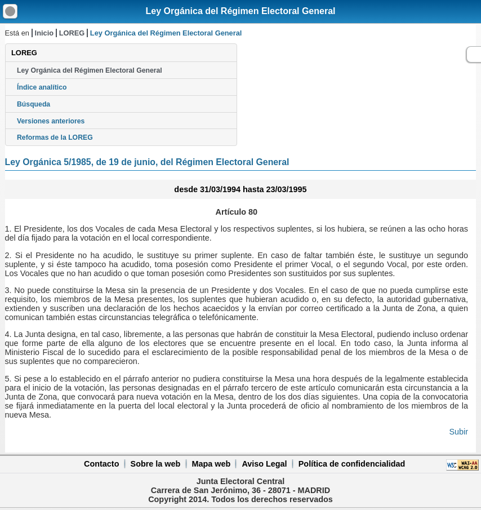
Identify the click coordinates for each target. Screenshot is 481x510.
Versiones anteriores (50, 121)
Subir (458, 431)
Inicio (44, 33)
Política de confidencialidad (352, 463)
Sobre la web (156, 463)
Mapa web (210, 463)
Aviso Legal (264, 463)
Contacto (101, 463)
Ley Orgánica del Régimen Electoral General (240, 11)
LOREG (72, 33)
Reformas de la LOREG (55, 137)
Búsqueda (33, 104)
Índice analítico (41, 87)
